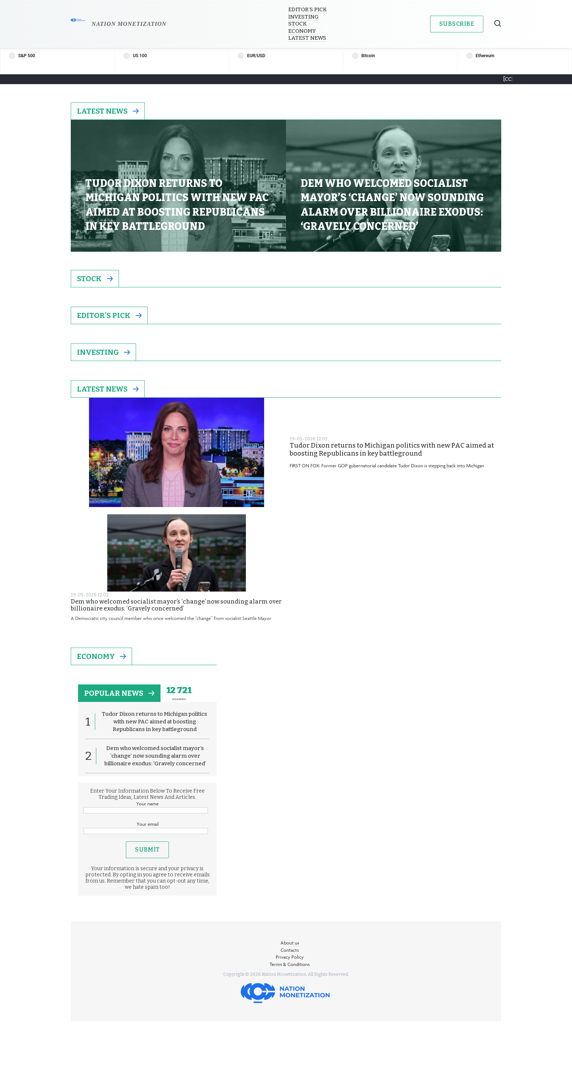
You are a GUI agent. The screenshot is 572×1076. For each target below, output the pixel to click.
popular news (119, 693)
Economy (302, 31)
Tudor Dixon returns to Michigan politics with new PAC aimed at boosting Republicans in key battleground (392, 450)
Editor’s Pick (307, 9)
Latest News (307, 38)
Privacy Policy (290, 957)
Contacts (290, 950)
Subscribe (456, 23)
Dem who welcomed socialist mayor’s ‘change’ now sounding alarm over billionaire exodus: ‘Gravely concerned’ (176, 605)
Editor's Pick (109, 315)
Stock (297, 23)
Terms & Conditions (290, 964)
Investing (303, 16)
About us (290, 943)
